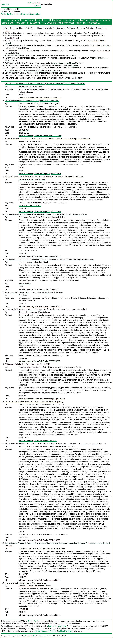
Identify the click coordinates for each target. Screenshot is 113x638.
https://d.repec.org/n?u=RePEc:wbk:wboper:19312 (40, 306)
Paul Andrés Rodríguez (93, 33)
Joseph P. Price (22, 48)
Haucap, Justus (103, 50)
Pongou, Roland (38, 179)
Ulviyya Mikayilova (27, 70)
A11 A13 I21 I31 (25, 283)
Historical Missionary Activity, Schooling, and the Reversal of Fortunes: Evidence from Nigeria (44, 41)
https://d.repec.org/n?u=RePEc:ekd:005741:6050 (39, 540)
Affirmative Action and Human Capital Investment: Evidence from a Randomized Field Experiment (46, 45)
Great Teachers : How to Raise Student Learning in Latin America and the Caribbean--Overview (45, 28)
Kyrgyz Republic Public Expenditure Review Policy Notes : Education (34, 55)
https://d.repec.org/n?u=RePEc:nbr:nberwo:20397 (40, 256)
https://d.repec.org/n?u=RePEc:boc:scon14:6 (38, 441)
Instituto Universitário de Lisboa (27, 14)
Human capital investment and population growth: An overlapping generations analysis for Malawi (46, 58)
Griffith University (65, 631)
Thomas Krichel (29, 636)
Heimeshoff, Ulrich (12, 53)
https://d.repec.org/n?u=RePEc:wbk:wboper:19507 (40, 98)
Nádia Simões (7, 14)
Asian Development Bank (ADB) (66, 63)
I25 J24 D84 (24, 130)
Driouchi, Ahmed (12, 38)
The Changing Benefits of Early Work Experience (25, 78)
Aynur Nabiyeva (11, 70)
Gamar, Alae (99, 36)
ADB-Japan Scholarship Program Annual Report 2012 (27, 63)
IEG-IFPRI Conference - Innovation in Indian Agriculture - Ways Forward (76, 20)
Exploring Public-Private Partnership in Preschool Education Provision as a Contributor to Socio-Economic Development (55, 68)
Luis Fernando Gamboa (72, 33)
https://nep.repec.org (57, 626)
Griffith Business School (45, 631)
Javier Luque (37, 86)
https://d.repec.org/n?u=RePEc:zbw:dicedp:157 (38, 289)
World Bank (71, 55)
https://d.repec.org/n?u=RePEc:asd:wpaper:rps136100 (42, 399)
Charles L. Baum (56, 78)
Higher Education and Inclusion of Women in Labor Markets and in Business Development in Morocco (47, 36)
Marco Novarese (8, 629)
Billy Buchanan (72, 65)
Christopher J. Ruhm (73, 78)
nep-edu (5, 4)
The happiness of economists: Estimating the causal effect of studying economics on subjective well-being (49, 50)
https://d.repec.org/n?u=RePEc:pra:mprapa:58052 (40, 212)
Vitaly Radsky (41, 70)
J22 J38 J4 (23, 609)
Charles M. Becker (24, 75)
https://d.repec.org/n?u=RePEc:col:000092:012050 (40, 136)
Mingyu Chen (57, 75)
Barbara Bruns (94, 28)
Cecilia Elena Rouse (41, 75)
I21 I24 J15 (23, 574)
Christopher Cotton (98, 45)
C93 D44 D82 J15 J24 (28, 251)
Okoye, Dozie (92, 41)
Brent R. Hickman (43, 217)
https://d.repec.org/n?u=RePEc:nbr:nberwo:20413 (40, 615)
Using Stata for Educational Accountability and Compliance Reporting (34, 65)
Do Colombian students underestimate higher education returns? (32, 33)
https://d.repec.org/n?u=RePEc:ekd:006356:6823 (39, 361)
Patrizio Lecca (11, 60)
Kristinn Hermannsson (99, 58)
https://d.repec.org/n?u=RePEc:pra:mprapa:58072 (40, 174)
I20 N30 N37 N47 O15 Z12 (30, 206)
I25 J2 (21, 168)
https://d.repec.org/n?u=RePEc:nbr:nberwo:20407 (40, 580)
